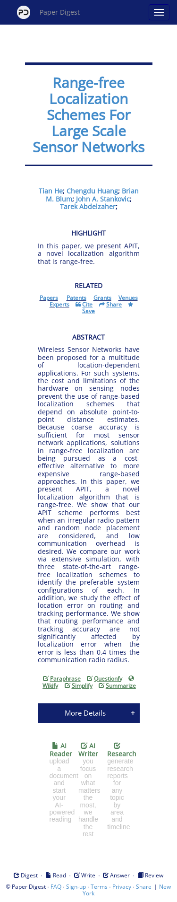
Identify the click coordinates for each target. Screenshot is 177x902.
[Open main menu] (159, 12)
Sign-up (76, 887)
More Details (85, 713)
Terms (99, 887)
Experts (59, 304)
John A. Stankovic (103, 198)
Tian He (51, 190)
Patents (76, 298)
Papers (49, 298)
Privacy (121, 887)
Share (144, 887)
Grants (102, 298)
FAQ (56, 887)
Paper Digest (48, 12)
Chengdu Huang (92, 190)
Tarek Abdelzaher (88, 206)
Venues (128, 298)
